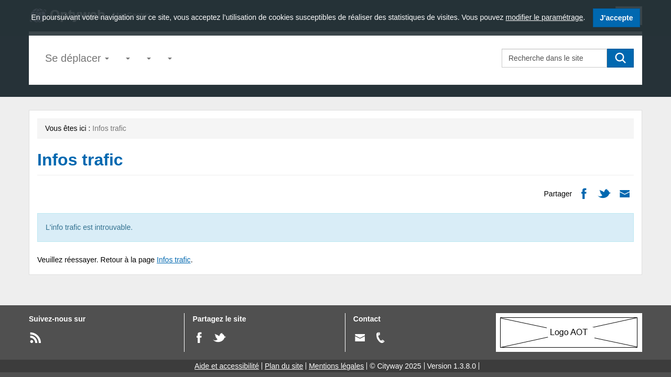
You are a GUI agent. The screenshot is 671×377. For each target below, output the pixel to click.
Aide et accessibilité (226, 366)
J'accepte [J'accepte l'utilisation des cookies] (616, 18)
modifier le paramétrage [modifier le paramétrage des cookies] (544, 17)
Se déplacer (77, 58)
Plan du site (284, 366)
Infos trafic (174, 260)
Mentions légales (336, 366)
